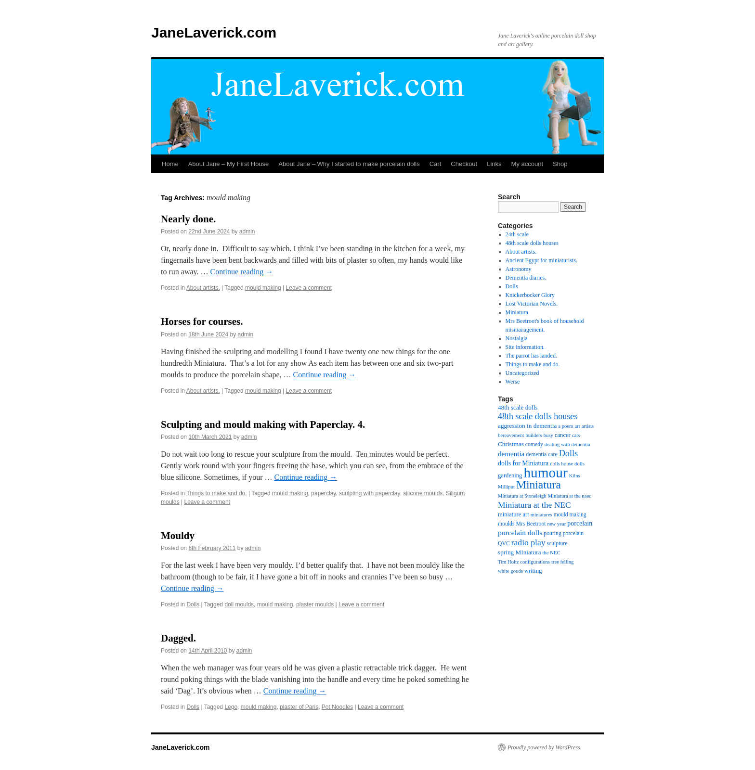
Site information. (525, 347)
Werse (513, 381)
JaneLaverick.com (213, 32)
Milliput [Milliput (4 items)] (506, 486)
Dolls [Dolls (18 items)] (568, 453)
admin (247, 231)
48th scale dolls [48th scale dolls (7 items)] (518, 407)
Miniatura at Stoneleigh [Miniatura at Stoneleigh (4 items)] (522, 496)
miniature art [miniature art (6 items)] (513, 514)
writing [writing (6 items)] (533, 570)
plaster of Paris (299, 707)
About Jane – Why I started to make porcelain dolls (348, 163)
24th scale (517, 234)
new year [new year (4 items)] (556, 523)
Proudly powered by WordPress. (545, 747)
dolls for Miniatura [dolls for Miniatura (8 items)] (523, 463)
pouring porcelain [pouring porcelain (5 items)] (564, 533)
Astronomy (519, 269)
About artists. (203, 287)
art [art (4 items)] (577, 426)
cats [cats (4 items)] (576, 435)
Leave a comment (309, 287)
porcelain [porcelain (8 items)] (579, 523)
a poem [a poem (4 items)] (565, 426)
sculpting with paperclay (369, 493)
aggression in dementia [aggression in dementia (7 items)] (527, 425)
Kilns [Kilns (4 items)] (574, 475)
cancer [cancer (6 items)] (563, 435)
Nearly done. (188, 219)
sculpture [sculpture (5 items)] (557, 543)
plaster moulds (315, 604)
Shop (560, 163)
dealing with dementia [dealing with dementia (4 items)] (567, 444)
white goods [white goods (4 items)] (510, 571)
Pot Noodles (337, 707)
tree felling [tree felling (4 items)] (562, 562)
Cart (436, 163)
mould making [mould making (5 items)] (570, 515)
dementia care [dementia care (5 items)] (541, 454)
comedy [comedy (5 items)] (534, 444)
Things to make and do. (216, 493)
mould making (263, 287)
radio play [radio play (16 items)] (528, 542)
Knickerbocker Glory (530, 295)
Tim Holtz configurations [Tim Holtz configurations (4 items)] (524, 562)
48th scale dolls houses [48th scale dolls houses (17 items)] (537, 416)
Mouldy (178, 535)
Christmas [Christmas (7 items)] (511, 444)
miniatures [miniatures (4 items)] (541, 514)
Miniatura (517, 312)
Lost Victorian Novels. (532, 303)
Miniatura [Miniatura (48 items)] (538, 484)
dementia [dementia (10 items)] (511, 454)
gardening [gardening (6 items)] (510, 475)
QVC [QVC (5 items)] (504, 543)
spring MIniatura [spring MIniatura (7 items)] (519, 552)
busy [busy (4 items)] (548, 435)
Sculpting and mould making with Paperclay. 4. (263, 424)
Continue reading (241, 272)
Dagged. (178, 638)
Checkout (464, 163)
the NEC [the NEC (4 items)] (551, 552)
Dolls (192, 604)
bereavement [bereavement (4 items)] (511, 435)
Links (494, 163)
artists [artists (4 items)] (588, 426)
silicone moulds (423, 493)
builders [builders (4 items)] (533, 435)
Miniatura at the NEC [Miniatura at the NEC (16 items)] (534, 505)
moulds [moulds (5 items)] (506, 524)
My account (527, 163)
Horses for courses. (202, 321)
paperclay (323, 493)
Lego (230, 707)
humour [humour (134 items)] (545, 472)
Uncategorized (522, 373)
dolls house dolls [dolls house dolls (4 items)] (567, 463)
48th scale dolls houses (532, 243)
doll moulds (239, 604)
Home (170, 163)
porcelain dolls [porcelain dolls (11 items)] (520, 532)
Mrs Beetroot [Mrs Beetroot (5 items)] (531, 524)
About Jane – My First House (228, 163)
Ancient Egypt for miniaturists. (541, 260)
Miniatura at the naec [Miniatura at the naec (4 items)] (569, 496)
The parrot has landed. (531, 355)
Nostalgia (517, 338)
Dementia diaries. (526, 277)
